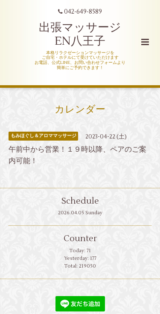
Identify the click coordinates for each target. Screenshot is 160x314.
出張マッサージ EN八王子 (80, 34)
